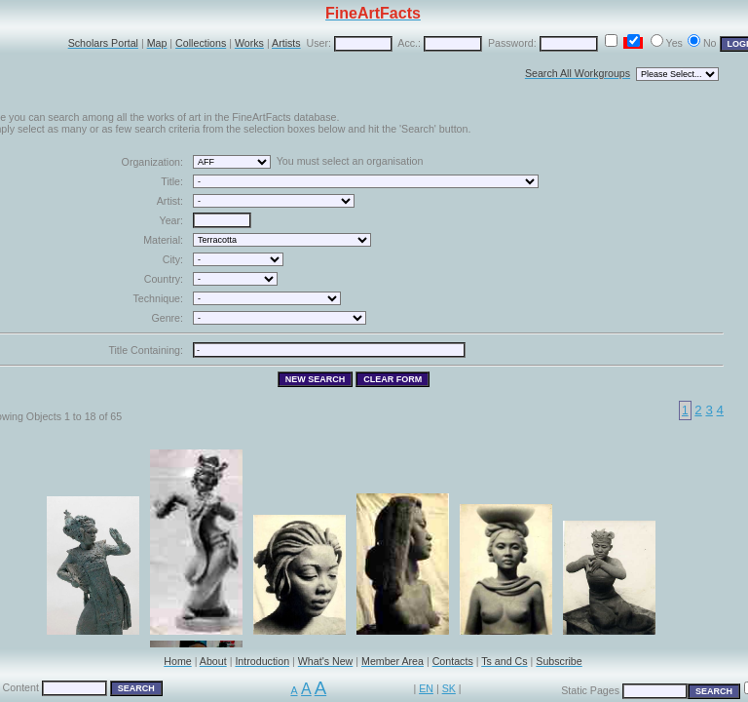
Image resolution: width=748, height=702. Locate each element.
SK (449, 688)
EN (426, 688)
